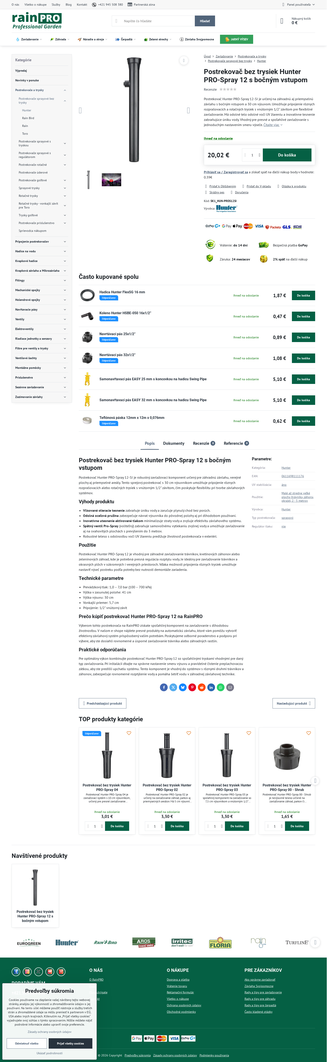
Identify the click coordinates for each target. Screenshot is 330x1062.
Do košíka (287, 155)
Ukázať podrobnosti (50, 1053)
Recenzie (210, 89)
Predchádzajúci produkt (102, 703)
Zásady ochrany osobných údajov (175, 1055)
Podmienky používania (214, 1055)
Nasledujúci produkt (294, 703)
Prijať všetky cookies (70, 1043)
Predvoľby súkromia (138, 1055)
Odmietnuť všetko (27, 1043)
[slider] (228, 89)
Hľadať (205, 21)
